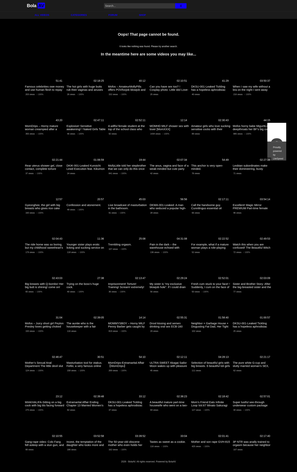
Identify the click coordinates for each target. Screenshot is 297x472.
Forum (113, 15)
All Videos (42, 15)
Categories (79, 15)
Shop (142, 15)
